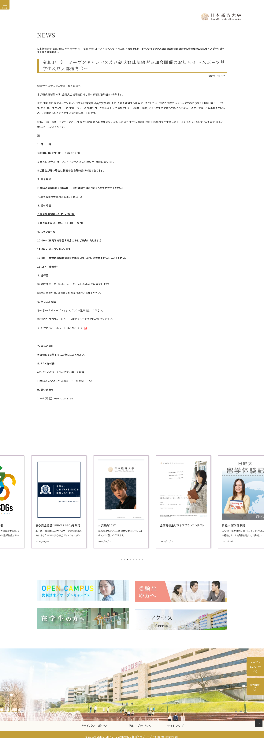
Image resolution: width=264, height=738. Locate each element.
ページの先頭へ (259, 724)
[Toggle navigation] (4, 5)
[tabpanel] (67, 501)
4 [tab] (131, 559)
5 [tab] (134, 559)
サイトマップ (175, 721)
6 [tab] (137, 559)
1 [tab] (122, 559)
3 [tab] (128, 559)
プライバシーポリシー (95, 721)
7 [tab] (140, 559)
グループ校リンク (143, 721)
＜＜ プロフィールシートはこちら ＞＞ (58, 327)
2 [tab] (125, 559)
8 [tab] (143, 559)
